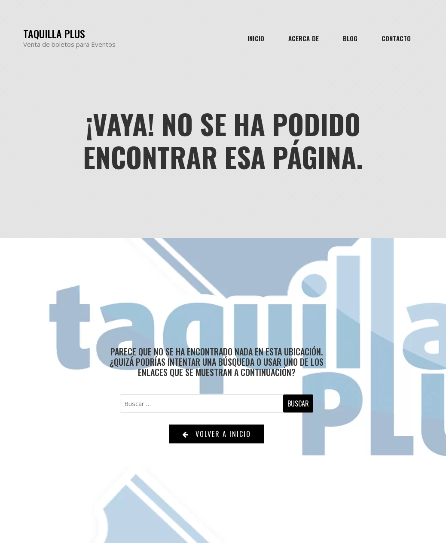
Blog (350, 38)
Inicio (255, 38)
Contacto (396, 38)
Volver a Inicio (216, 434)
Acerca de (303, 38)
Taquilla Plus (54, 33)
